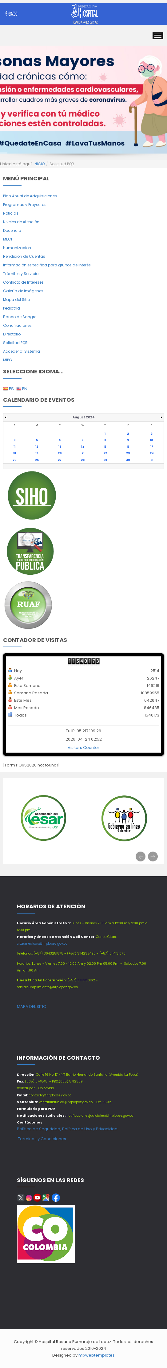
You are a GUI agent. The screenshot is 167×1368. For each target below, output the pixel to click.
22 (105, 453)
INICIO (39, 163)
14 (82, 447)
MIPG (7, 360)
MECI (7, 239)
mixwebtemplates (96, 1355)
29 (105, 460)
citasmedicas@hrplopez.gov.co (42, 943)
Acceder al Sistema (21, 351)
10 (151, 440)
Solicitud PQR (15, 342)
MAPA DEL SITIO (31, 1006)
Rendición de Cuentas (24, 256)
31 (151, 460)
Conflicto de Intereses (23, 282)
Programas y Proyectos (24, 204)
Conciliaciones (17, 325)
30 (128, 460)
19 (36, 453)
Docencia (12, 230)
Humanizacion (17, 247)
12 (36, 447)
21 (83, 453)
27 (60, 460)
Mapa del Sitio (16, 299)
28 (83, 460)
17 (151, 447)
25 (14, 460)
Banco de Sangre (19, 316)
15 (105, 447)
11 (14, 447)
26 (37, 460)
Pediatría (11, 308)
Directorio (12, 334)
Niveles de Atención (21, 221)
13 (59, 447)
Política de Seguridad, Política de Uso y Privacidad (67, 1129)
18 (14, 453)
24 (152, 453)
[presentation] (140, 856)
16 (128, 447)
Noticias (10, 213)
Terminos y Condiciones (41, 1139)
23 (128, 453)
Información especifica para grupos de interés (47, 265)
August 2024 (84, 417)
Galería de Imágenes (23, 291)
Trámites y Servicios (22, 273)
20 (60, 453)
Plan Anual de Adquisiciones (30, 196)
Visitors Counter (83, 747)
